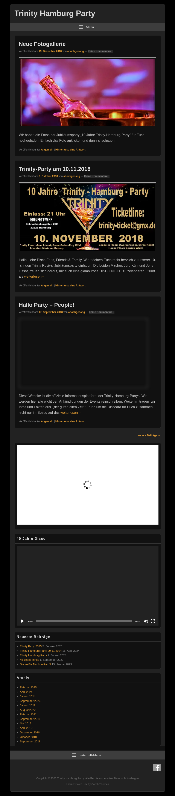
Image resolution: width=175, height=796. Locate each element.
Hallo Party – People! (47, 305)
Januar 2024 (27, 696)
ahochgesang (75, 51)
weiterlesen (34, 276)
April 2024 (26, 692)
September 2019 (30, 719)
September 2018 (30, 741)
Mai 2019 (25, 723)
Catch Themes (100, 784)
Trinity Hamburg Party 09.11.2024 (41, 650)
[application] (87, 585)
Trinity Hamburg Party (55, 13)
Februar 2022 (28, 714)
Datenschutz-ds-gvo (126, 778)
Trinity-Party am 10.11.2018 (55, 169)
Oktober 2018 (28, 737)
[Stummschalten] (146, 621)
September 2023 (30, 701)
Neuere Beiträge (148, 435)
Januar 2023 (27, 705)
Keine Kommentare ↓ (100, 51)
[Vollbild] (153, 621)
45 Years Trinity (29, 659)
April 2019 (26, 728)
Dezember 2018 (30, 732)
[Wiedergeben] (22, 621)
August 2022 (28, 710)
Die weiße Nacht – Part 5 (35, 664)
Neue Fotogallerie (42, 44)
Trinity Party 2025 (31, 646)
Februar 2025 (28, 687)
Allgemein (47, 149)
